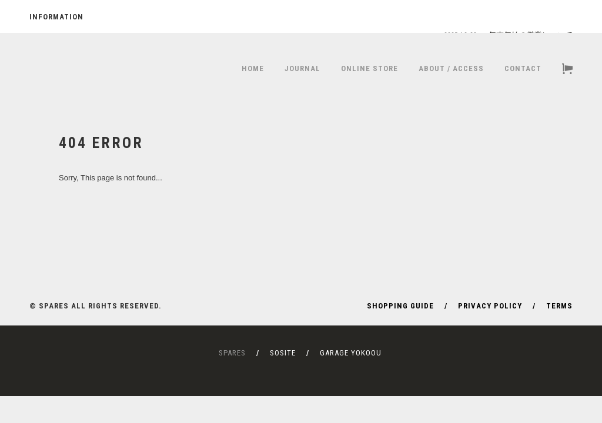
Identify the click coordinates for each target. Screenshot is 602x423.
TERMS (559, 305)
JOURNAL (302, 68)
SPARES (232, 352)
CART (567, 68)
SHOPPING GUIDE (400, 305)
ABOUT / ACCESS (451, 68)
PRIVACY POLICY (490, 305)
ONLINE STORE (369, 68)
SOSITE (283, 352)
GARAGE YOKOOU (351, 352)
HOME (253, 68)
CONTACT (522, 68)
